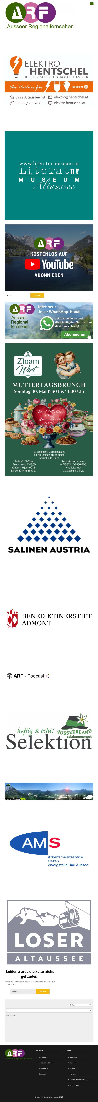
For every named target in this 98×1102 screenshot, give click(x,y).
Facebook (73, 1063)
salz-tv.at (73, 1057)
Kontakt (73, 1074)
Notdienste (43, 1068)
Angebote (43, 1057)
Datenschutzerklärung (78, 1079)
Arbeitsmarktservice (47, 1063)
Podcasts (42, 1074)
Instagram (74, 1068)
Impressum (74, 1085)
